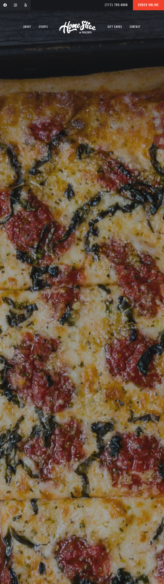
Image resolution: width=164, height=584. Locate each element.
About (27, 27)
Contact (135, 27)
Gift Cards (115, 27)
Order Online (148, 5)
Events (43, 27)
